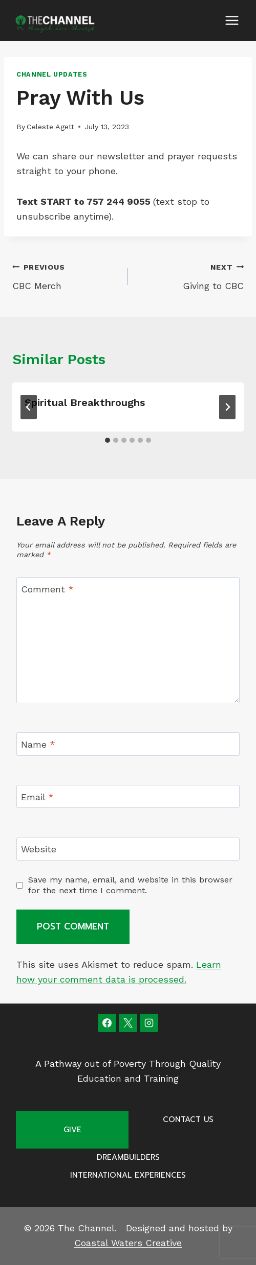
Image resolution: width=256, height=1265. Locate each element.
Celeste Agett (50, 127)
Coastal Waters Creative (128, 1242)
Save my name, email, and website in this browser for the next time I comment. (130, 885)
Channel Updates (51, 74)
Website (38, 849)
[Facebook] (107, 1023)
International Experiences (128, 1175)
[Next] (227, 407)
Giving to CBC (190, 275)
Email (37, 797)
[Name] (128, 743)
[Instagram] (149, 1023)
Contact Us (188, 1119)
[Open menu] (232, 20)
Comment (47, 589)
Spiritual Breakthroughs (85, 402)
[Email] (128, 796)
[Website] (128, 849)
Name (38, 744)
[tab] (107, 440)
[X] (128, 1023)
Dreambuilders (128, 1157)
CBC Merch (65, 275)
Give (72, 1129)
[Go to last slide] (28, 407)
